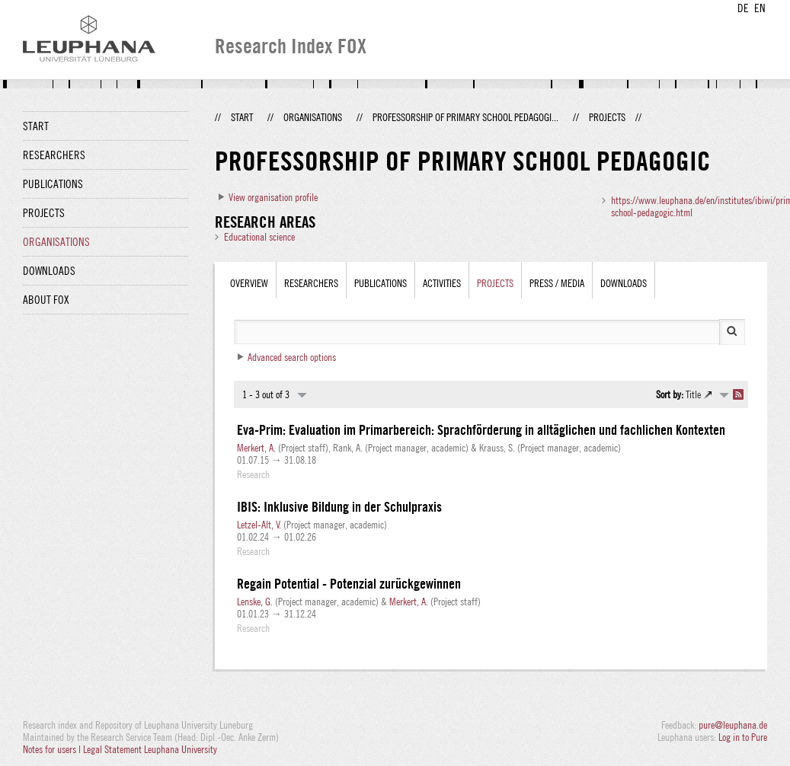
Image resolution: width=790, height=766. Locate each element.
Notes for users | (53, 749)
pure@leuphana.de (733, 725)
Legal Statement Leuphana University (150, 749)
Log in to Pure (742, 737)
